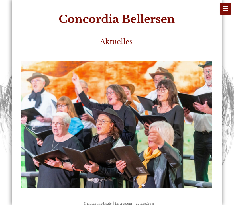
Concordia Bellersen (117, 19)
